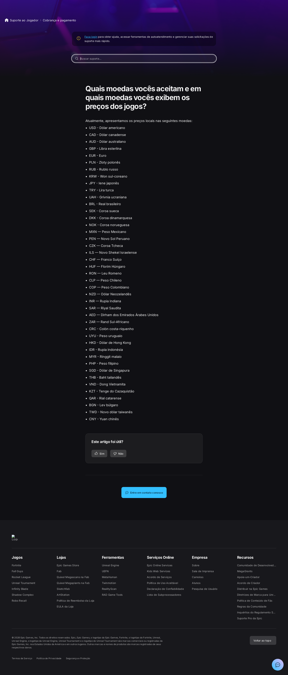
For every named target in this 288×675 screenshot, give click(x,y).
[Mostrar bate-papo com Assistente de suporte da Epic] (278, 665)
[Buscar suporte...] (144, 58)
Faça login (90, 36)
